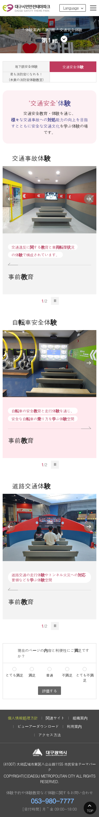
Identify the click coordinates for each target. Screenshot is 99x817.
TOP (90, 810)
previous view (10, 199)
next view (89, 199)
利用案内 (74, 726)
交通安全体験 (72, 66)
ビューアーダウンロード (38, 726)
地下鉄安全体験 (26, 66)
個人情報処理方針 (22, 718)
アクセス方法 (49, 735)
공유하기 (91, 24)
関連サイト (55, 718)
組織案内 (79, 718)
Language (71, 8)
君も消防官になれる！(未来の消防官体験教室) (26, 77)
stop (55, 301)
